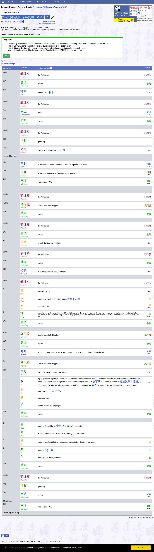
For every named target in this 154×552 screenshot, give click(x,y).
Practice (55, 2)
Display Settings (8, 64)
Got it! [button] (140, 548)
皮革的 (97, 381)
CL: (46, 93)
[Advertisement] (134, 527)
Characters (25, 2)
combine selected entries (139, 517)
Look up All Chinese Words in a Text (51, 7)
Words (11, 2)
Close (6, 56)
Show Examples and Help (46, 24)
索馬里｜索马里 (65, 425)
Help (66, 2)
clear (151, 517)
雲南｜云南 (73, 298)
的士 (57, 390)
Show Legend (7, 61)
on (22, 21)
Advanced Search (48, 21)
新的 (94, 384)
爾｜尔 (49, 450)
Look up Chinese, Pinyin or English (17, 7)
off (17, 21)
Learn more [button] (77, 548)
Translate (41, 2)
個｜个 (52, 92)
